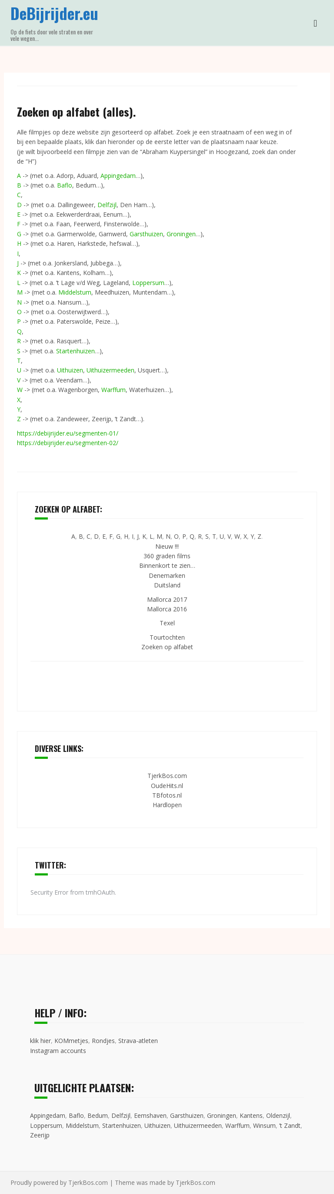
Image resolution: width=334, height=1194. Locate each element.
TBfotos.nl (167, 795)
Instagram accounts (58, 1050)
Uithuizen (70, 370)
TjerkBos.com (167, 775)
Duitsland (167, 585)
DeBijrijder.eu (54, 12)
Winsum (264, 1125)
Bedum (97, 1115)
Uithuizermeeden (110, 370)
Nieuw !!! (167, 546)
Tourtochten (167, 637)
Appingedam (118, 175)
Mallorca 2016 (167, 609)
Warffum (113, 390)
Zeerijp (40, 1135)
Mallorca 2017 (167, 599)
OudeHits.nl (167, 785)
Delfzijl (107, 205)
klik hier (40, 1040)
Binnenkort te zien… (167, 565)
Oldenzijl (278, 1115)
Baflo (64, 185)
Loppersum (148, 282)
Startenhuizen (75, 351)
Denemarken (167, 575)
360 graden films (167, 556)
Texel (167, 623)
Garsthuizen (146, 234)
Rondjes (103, 1040)
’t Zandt (290, 1125)
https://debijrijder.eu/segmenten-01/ (67, 433)
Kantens (251, 1115)
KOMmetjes (71, 1040)
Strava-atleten (138, 1040)
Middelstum (74, 292)
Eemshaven (150, 1115)
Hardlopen (167, 805)
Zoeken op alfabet (167, 647)
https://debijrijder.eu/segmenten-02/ (67, 443)
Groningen (181, 234)
